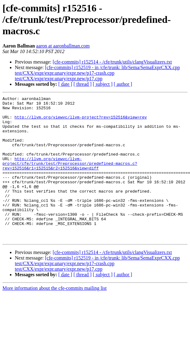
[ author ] (123, 84)
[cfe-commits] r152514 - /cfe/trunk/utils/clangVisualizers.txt (112, 62)
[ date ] (65, 84)
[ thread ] (82, 84)
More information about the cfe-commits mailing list (54, 316)
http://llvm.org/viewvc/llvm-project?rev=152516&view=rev (80, 121)
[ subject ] (103, 84)
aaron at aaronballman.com (63, 45)
